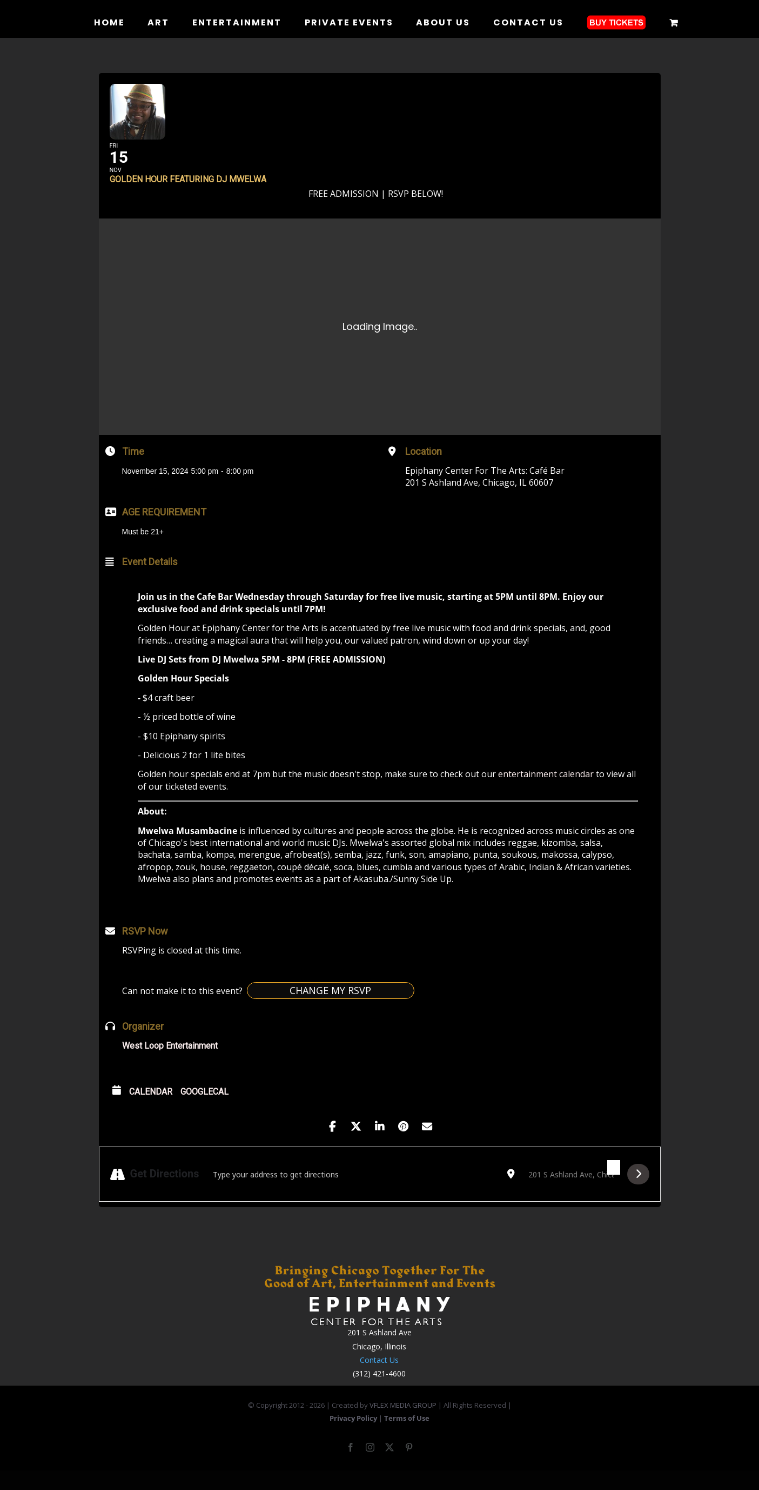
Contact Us (379, 1377)
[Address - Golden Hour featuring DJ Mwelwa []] (353, 1191)
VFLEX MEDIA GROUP (403, 1422)
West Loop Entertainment (170, 1062)
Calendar (150, 1108)
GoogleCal (204, 1108)
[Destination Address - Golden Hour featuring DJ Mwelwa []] (571, 1191)
